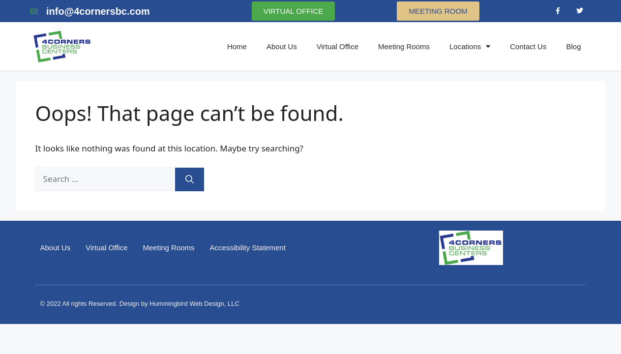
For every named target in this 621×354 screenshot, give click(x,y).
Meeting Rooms (404, 46)
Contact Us (528, 46)
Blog (573, 46)
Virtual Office (337, 46)
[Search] (189, 179)
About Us (281, 46)
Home (237, 46)
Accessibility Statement (248, 247)
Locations (469, 46)
